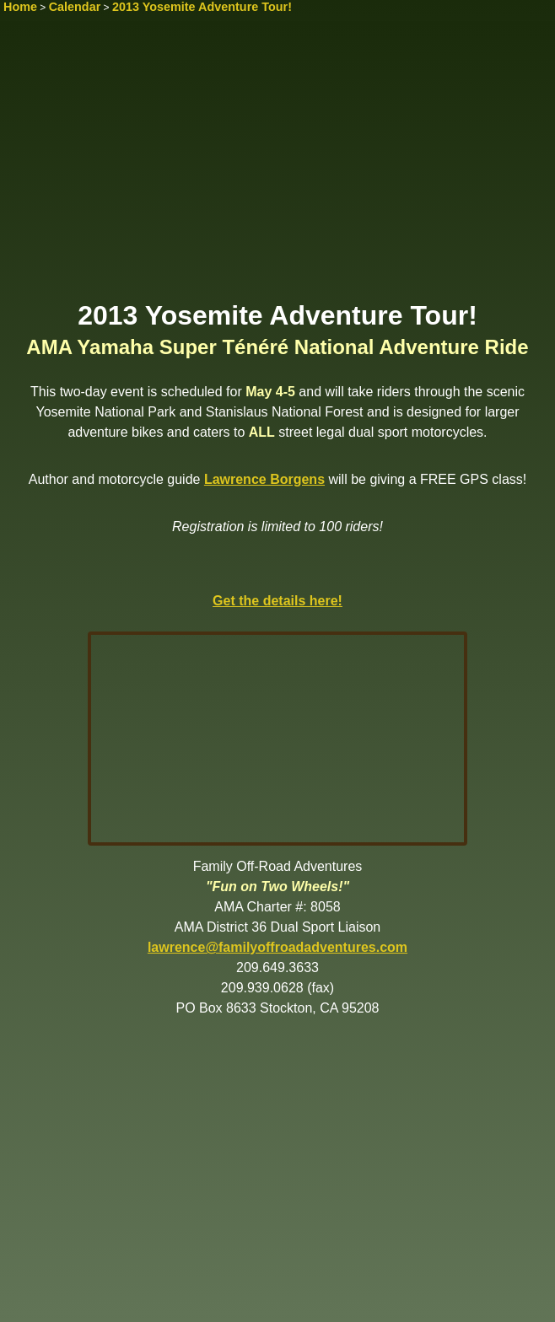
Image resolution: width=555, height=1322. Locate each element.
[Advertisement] (277, 166)
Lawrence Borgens (264, 479)
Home (20, 6)
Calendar (75, 6)
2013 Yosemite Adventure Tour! (202, 6)
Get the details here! (277, 601)
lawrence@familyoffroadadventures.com (277, 947)
